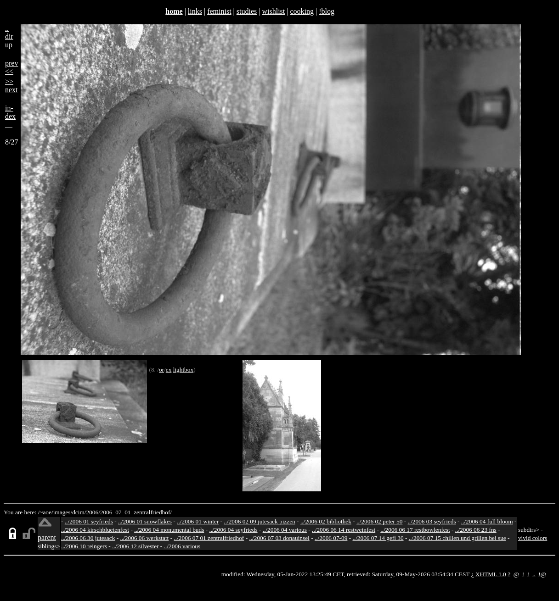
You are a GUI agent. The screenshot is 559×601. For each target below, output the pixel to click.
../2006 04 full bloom (487, 521)
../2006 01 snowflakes (145, 521)
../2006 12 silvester (135, 546)
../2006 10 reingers (84, 546)
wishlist (273, 11)
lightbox (183, 369)
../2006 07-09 (331, 537)
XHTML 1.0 (490, 574)
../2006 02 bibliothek (325, 521)
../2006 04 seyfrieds (233, 529)
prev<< (11, 67)
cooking (302, 11)
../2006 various (182, 546)
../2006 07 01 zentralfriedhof (209, 537)
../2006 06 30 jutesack (88, 537)
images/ (62, 512)
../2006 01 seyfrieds (89, 521)
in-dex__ (10, 116)
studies (247, 11)
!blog (326, 11)
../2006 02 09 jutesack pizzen (259, 521)
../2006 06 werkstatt (144, 537)
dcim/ (79, 512)
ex (169, 369)
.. (534, 574)
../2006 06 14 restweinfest (343, 529)
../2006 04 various (285, 529)
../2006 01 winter (198, 521)
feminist (219, 11)
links (195, 11)
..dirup (9, 36)
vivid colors (532, 537)
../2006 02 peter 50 (379, 521)
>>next (11, 86)
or (161, 369)
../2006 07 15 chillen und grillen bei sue (457, 537)
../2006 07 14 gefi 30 (378, 537)
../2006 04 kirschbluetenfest (95, 529)
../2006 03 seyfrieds (432, 521)
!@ (542, 574)
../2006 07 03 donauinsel (279, 537)
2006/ (93, 512)
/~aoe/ (45, 512)
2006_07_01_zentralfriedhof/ (136, 512)
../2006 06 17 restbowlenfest (415, 529)
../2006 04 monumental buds (169, 529)
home (173, 11)
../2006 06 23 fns (476, 529)
